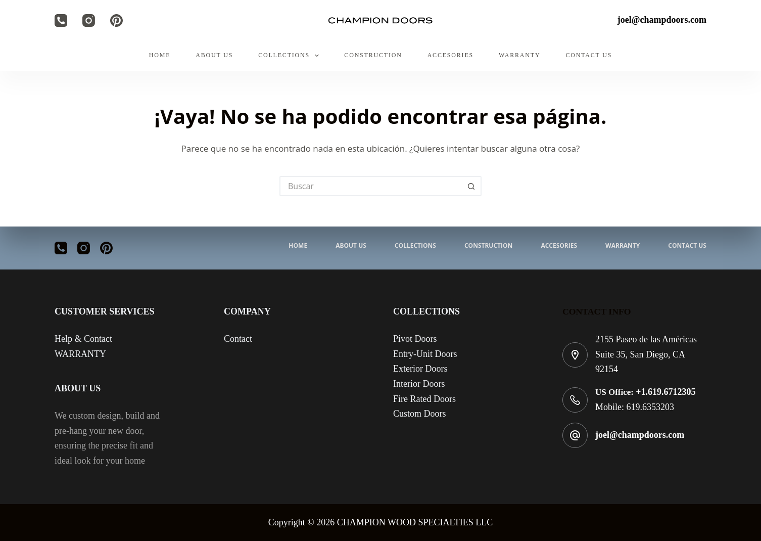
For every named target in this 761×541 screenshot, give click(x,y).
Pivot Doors (415, 339)
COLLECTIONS (290, 56)
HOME (160, 55)
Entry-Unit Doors (425, 354)
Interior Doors (419, 384)
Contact (238, 339)
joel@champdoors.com (639, 435)
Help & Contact (83, 339)
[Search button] (471, 186)
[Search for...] (370, 186)
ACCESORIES (450, 55)
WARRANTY (519, 55)
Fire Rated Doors (424, 399)
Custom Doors (419, 414)
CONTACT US (588, 55)
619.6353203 (651, 407)
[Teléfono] (61, 20)
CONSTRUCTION (373, 55)
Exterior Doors (420, 369)
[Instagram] (88, 20)
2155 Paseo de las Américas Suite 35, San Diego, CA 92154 (646, 354)
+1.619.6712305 (665, 392)
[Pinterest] (116, 20)
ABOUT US (214, 55)
